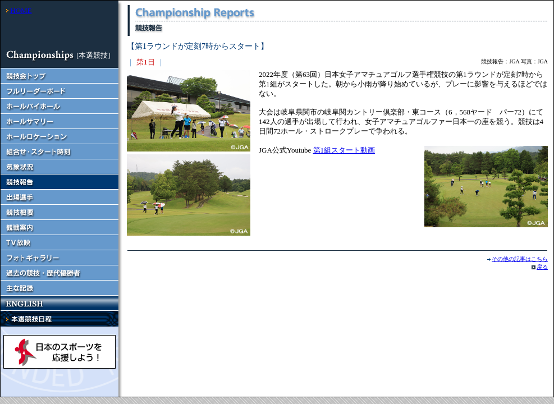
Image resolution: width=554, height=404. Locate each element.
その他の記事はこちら (520, 259)
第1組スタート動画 (344, 150)
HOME (20, 10)
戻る (542, 267)
